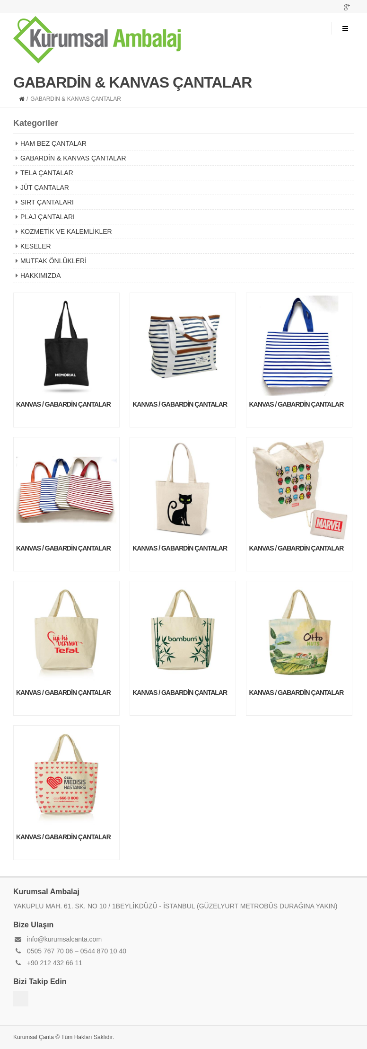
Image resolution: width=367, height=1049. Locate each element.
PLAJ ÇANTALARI (47, 217)
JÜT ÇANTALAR (44, 187)
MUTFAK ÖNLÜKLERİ (53, 261)
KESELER (35, 246)
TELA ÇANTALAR (46, 173)
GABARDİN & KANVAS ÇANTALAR (73, 158)
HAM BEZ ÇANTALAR (53, 143)
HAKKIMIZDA (40, 275)
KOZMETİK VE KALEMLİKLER (66, 231)
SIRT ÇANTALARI (47, 202)
